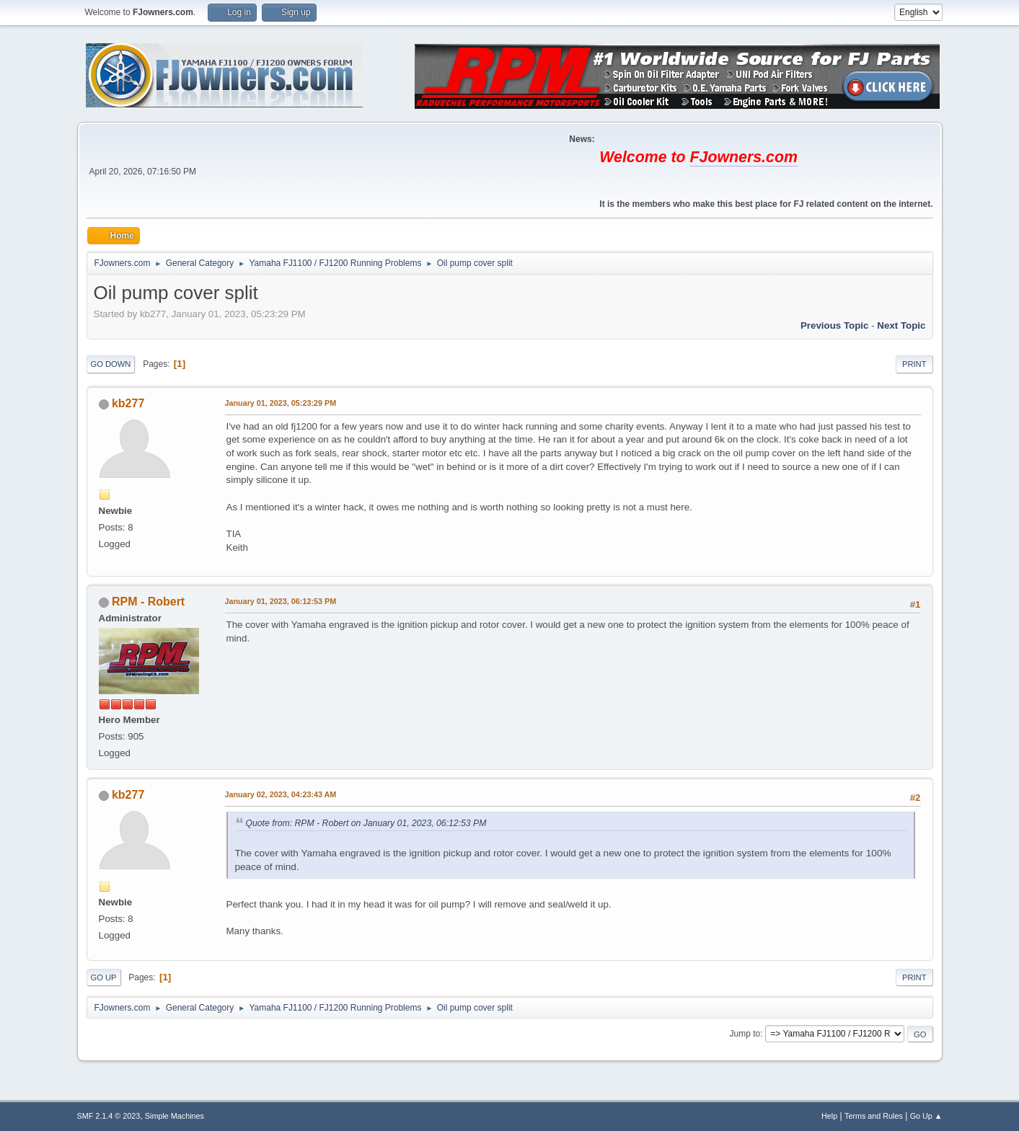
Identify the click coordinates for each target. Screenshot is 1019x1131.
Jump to (745, 1034)
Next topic (901, 325)
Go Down (111, 364)
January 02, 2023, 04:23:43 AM (281, 794)
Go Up (104, 977)
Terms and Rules (873, 1116)
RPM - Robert (148, 601)
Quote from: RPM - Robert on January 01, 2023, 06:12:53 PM (366, 823)
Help (829, 1116)
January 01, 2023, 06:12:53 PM (281, 601)
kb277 (128, 403)
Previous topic (834, 325)
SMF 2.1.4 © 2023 (109, 1116)
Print (914, 364)
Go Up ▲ (926, 1116)
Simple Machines (174, 1116)
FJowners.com (744, 157)
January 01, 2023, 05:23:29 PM (281, 403)
